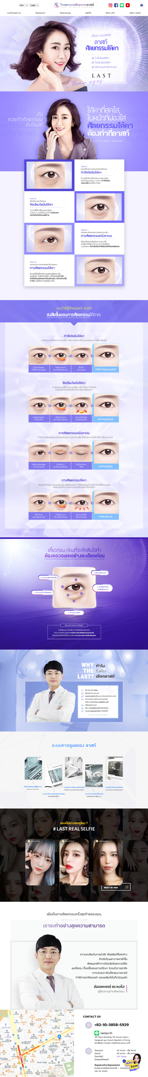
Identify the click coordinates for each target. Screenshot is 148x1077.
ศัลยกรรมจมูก (65, 12)
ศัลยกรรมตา (40, 12)
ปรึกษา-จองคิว (135, 12)
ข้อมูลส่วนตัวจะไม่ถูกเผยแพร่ (107, 1065)
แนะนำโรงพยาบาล (14, 12)
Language (142, 5)
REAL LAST (110, 12)
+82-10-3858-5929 (111, 1025)
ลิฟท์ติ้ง (88, 12)
